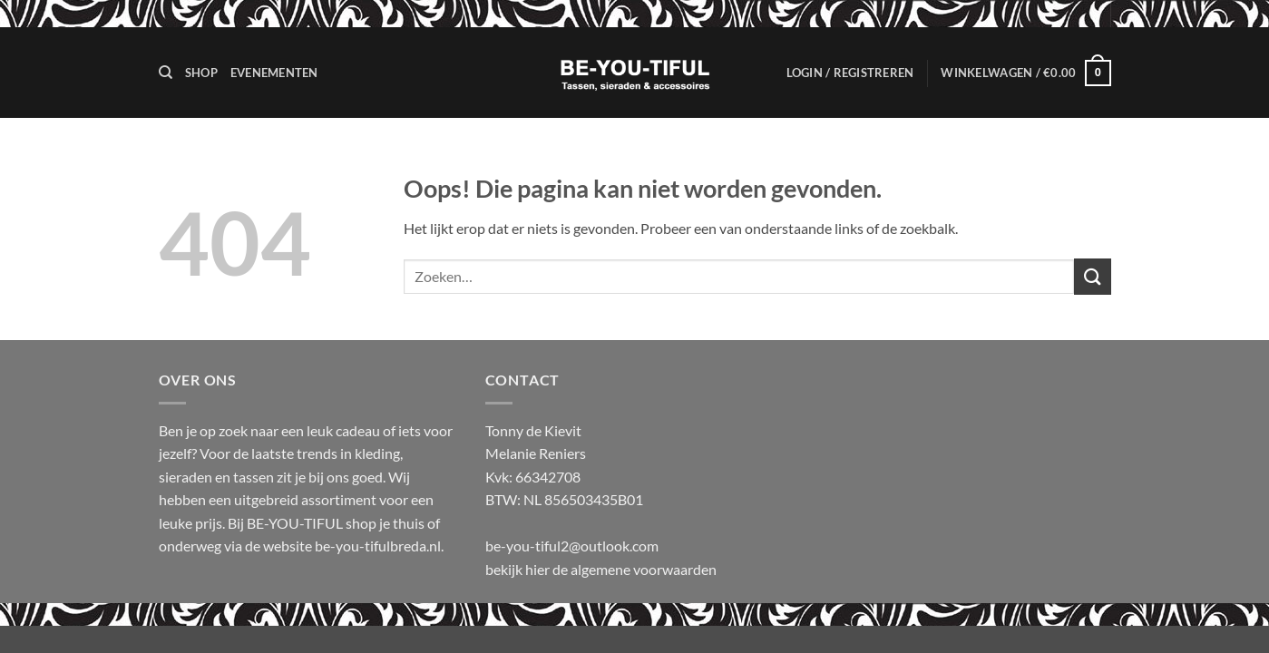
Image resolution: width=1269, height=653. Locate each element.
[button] (850, 72)
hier (538, 569)
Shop (201, 72)
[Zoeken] (165, 72)
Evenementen (274, 72)
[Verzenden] (1092, 276)
